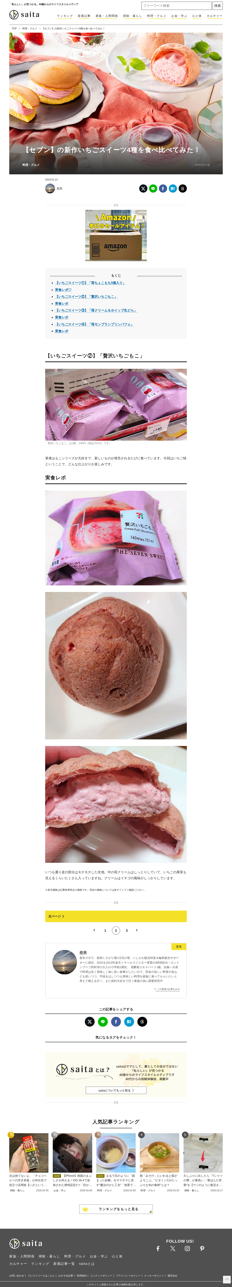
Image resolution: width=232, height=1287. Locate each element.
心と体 (197, 15)
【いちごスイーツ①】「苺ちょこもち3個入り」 (90, 283)
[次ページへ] (116, 916)
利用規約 (82, 1275)
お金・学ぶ (179, 15)
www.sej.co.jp (202, 164)
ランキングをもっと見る (119, 1209)
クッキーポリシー (154, 1275)
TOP (14, 28)
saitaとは (87, 1263)
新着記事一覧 (64, 1263)
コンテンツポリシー (101, 1275)
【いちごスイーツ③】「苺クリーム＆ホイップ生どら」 (96, 310)
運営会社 (172, 1275)
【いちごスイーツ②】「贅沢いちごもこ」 (86, 296)
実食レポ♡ (63, 290)
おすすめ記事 (65, 1275)
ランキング (65, 15)
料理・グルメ (157, 15)
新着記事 (84, 15)
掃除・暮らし (132, 15)
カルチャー (215, 15)
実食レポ (61, 303)
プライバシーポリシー (128, 1275)
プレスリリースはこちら (41, 1275)
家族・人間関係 (107, 15)
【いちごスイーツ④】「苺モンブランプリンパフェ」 (94, 324)
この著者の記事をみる (168, 989)
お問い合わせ (16, 1275)
